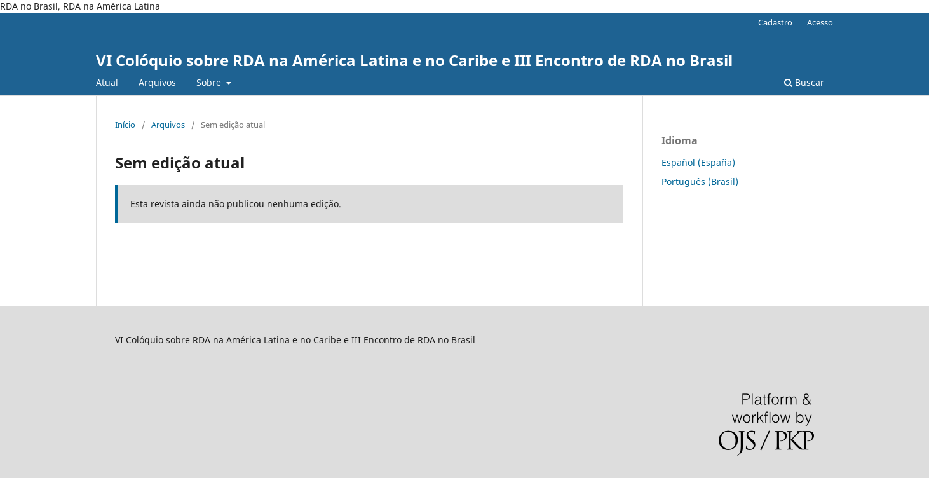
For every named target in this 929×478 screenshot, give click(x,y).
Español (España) (698, 162)
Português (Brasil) (699, 181)
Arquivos (157, 82)
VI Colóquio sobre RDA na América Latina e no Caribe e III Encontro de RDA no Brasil (414, 60)
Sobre (210, 82)
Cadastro (775, 22)
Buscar (804, 82)
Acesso (820, 22)
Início (125, 124)
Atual (107, 82)
